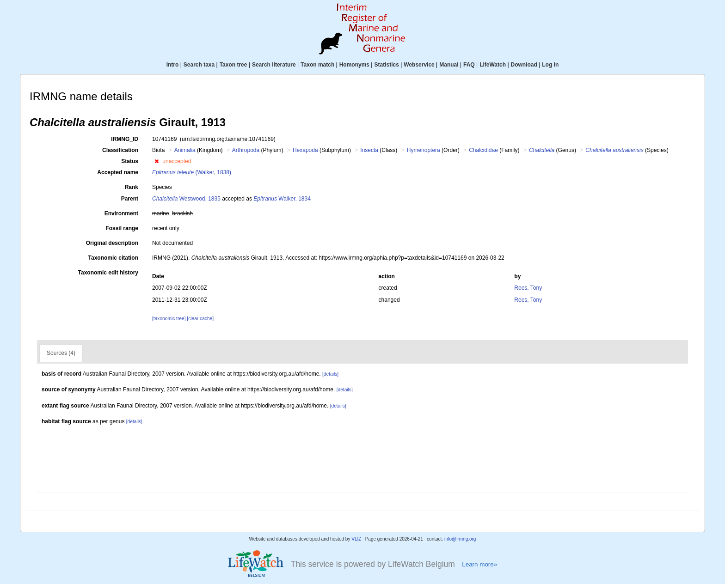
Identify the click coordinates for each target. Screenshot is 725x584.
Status (129, 161)
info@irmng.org (460, 538)
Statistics (386, 64)
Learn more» (479, 564)
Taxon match (317, 64)
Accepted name (117, 172)
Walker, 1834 (282, 198)
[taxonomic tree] (168, 318)
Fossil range (121, 228)
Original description (112, 243)
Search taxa (199, 64)
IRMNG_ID (124, 139)
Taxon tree (233, 64)
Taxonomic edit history (108, 272)
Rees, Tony (528, 288)
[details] (330, 374)
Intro (172, 64)
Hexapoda (305, 150)
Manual (448, 64)
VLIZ (356, 538)
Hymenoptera (423, 150)
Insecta (369, 150)
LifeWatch (492, 64)
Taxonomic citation (113, 258)
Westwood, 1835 (186, 198)
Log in (550, 64)
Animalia (185, 150)
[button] (156, 161)
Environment (121, 213)
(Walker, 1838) (191, 172)
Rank (131, 187)
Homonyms (354, 64)
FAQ (469, 64)
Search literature (274, 64)
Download (524, 64)
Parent (129, 198)
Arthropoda (245, 150)
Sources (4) (61, 353)
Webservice (419, 64)
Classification (120, 150)
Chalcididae (483, 150)
